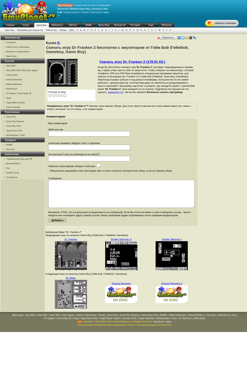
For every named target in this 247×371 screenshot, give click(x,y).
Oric (8, 168)
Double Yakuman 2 (172, 244)
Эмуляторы (17, 320)
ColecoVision (12, 75)
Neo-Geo (10, 149)
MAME (88, 25)
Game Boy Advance (15, 121)
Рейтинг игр (51, 30)
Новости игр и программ (17, 47)
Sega (151, 25)
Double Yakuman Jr (121, 244)
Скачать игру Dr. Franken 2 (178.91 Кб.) (132, 62)
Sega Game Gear (14, 130)
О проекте (11, 42)
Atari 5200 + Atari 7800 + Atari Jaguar (55, 320)
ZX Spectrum (12, 177)
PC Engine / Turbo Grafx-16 (18, 93)
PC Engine (135, 25)
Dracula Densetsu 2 (171, 289)
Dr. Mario (71, 283)
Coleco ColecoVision (86, 320)
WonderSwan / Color (15, 135)
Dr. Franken (71, 244)
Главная (10, 25)
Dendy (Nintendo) (14, 79)
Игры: (71, 30)
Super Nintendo (13, 107)
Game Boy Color (13, 126)
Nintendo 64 (120, 25)
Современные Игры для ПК (19, 159)
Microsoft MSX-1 (13, 163)
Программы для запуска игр (30, 30)
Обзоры (63, 30)
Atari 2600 (10, 66)
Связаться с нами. (162, 327)
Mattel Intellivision (14, 84)
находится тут (115, 92)
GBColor (73, 25)
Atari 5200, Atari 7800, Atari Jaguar (22, 70)
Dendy (26, 25)
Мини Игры (104, 25)
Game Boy (42, 25)
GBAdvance (57, 25)
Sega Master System (15, 102)
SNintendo (167, 25)
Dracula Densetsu (121, 289)
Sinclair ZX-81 (12, 173)
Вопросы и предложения (17, 51)
